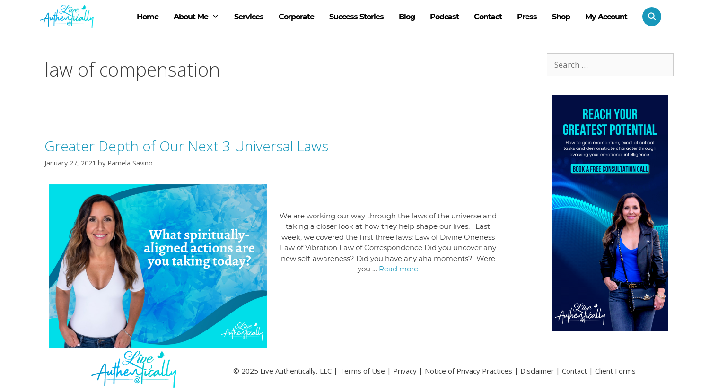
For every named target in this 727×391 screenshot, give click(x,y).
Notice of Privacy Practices (468, 370)
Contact (488, 16)
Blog (407, 16)
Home (147, 16)
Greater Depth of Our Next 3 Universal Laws (186, 146)
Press (527, 16)
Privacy (405, 370)
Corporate (296, 16)
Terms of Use (362, 370)
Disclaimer (537, 370)
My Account (606, 16)
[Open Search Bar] (648, 16)
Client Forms (615, 370)
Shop (561, 16)
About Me (200, 17)
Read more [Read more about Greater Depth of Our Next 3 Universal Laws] (398, 268)
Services (248, 16)
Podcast (444, 16)
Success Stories (356, 16)
